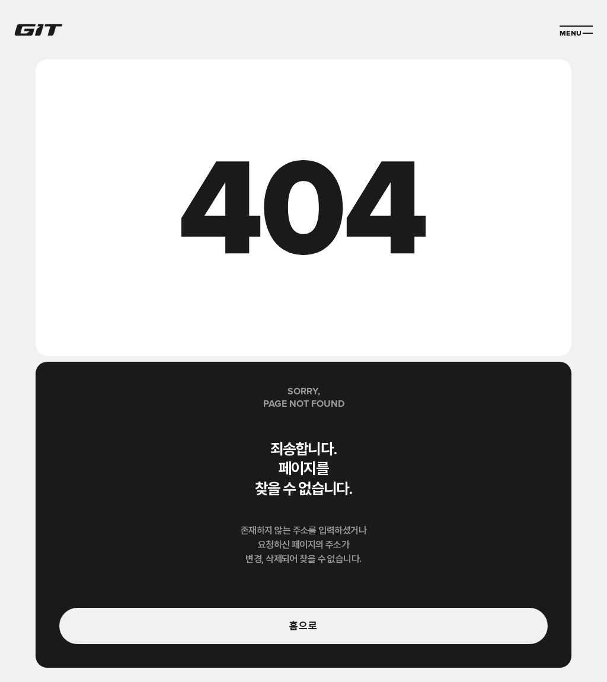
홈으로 (303, 626)
